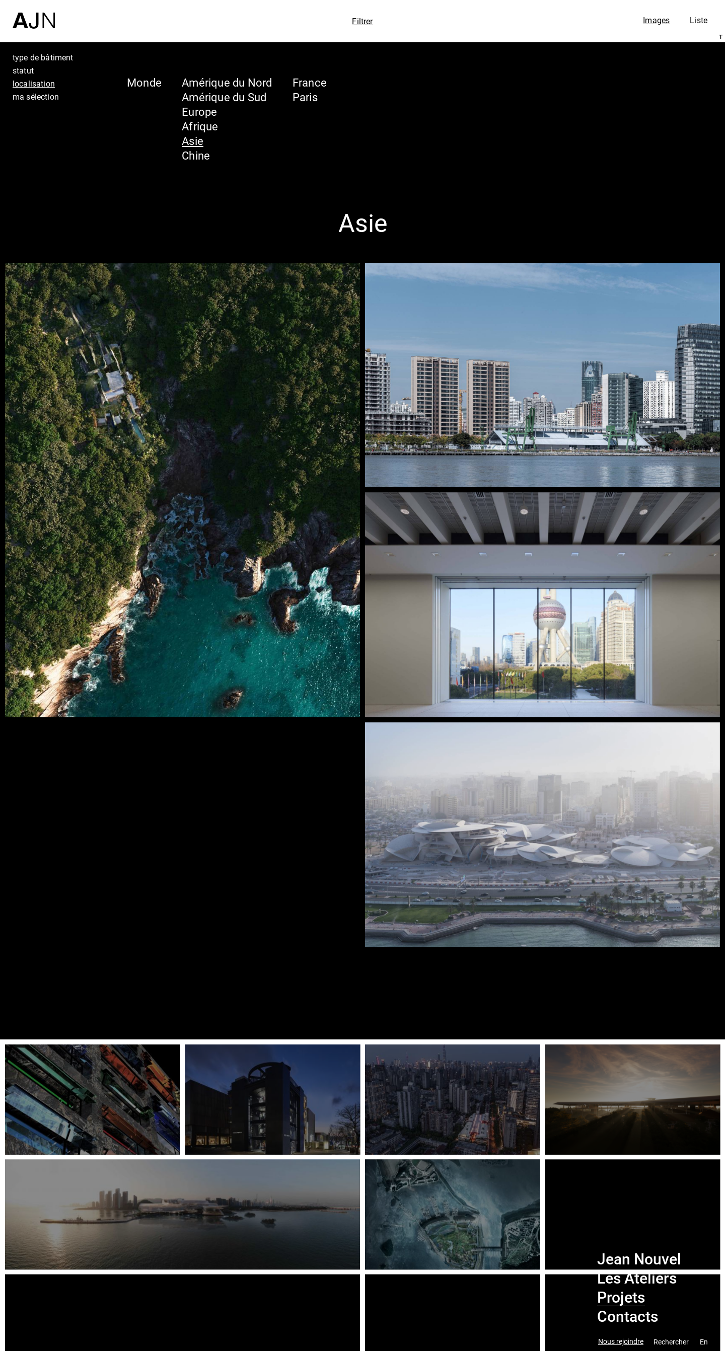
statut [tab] (23, 70)
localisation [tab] (34, 83)
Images (656, 20)
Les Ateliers (637, 1278)
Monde (144, 82)
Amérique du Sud (224, 97)
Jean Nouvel (639, 1259)
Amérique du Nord (227, 82)
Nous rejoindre (620, 1341)
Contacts (627, 1316)
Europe (199, 111)
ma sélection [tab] (36, 96)
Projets (621, 1297)
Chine (196, 155)
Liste (698, 20)
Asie (192, 140)
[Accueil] (34, 14)
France (310, 82)
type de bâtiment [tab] (43, 57)
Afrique (200, 126)
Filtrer (362, 21)
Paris (305, 97)
